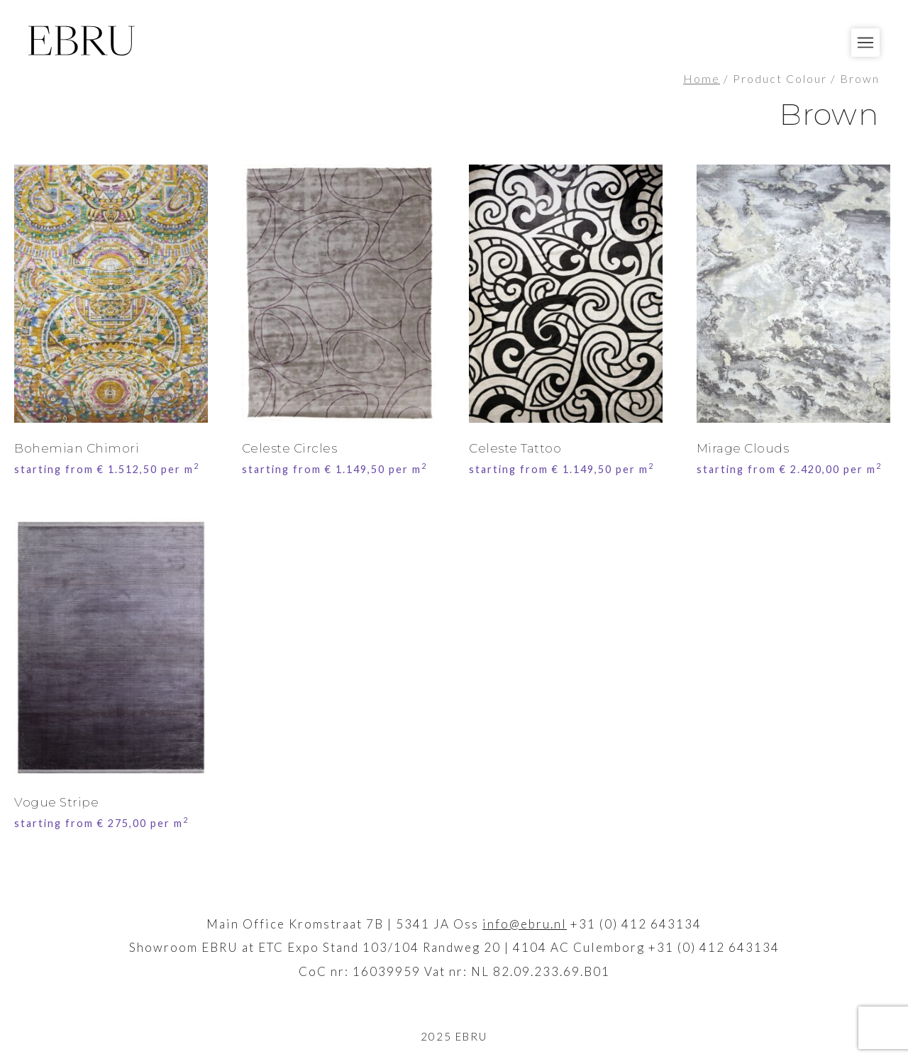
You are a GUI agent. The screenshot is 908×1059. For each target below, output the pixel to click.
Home (701, 78)
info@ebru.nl (524, 923)
